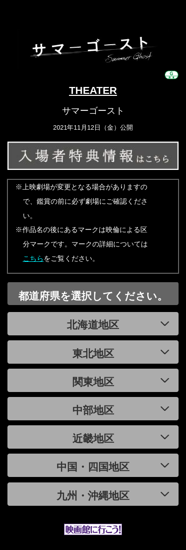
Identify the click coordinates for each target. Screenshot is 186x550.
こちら (33, 258)
